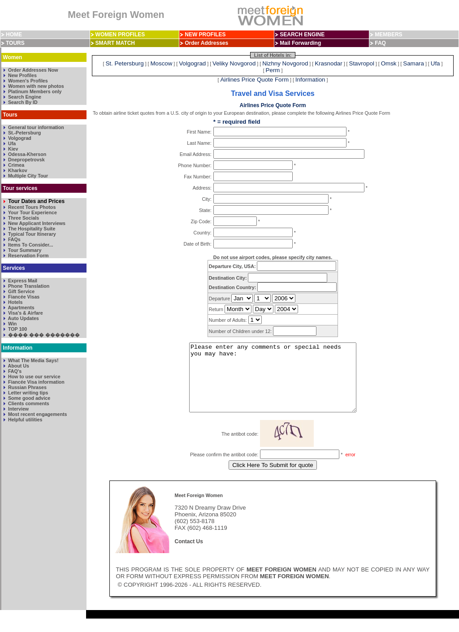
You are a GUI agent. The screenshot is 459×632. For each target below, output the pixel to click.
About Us (18, 365)
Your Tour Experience (32, 212)
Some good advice (28, 398)
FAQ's (14, 371)
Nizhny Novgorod (285, 63)
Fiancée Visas (23, 296)
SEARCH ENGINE (302, 34)
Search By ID (22, 102)
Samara (413, 63)
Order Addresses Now (32, 70)
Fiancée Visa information (36, 382)
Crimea (15, 165)
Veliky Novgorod (233, 63)
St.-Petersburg (24, 132)
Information (310, 79)
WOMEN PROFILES (120, 34)
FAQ (380, 43)
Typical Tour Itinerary (31, 234)
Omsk (389, 63)
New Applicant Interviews (36, 223)
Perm (273, 70)
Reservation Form (28, 255)
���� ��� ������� (43, 335)
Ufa (11, 143)
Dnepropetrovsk (26, 159)
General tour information (35, 127)
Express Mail (22, 280)
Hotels (15, 302)
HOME (14, 34)
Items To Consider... (30, 244)
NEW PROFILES (205, 34)
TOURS (15, 43)
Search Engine (24, 97)
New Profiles (22, 75)
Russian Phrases (27, 387)
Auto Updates (23, 318)
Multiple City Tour (27, 175)
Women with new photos (35, 86)
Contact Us (189, 555)
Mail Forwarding (300, 43)
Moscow (162, 63)
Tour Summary (24, 250)
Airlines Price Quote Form (254, 79)
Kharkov (17, 170)
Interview (18, 408)
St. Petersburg (124, 63)
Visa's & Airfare (25, 313)
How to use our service (34, 376)
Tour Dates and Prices (36, 201)
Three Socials (23, 218)
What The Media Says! (32, 360)
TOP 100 (17, 329)
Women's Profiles (27, 80)
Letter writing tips (27, 392)
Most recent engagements (37, 414)
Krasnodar (328, 63)
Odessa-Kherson (26, 154)
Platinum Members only (34, 91)
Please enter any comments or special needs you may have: (272, 384)
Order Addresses (206, 43)
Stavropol (361, 63)
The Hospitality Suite (31, 228)
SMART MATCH (115, 43)
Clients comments (28, 403)
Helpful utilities (24, 419)
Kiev (12, 149)
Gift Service (21, 291)
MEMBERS (388, 34)
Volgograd (19, 138)
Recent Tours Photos (31, 207)
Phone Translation (28, 286)
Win (12, 323)
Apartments (21, 307)
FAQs (14, 239)
